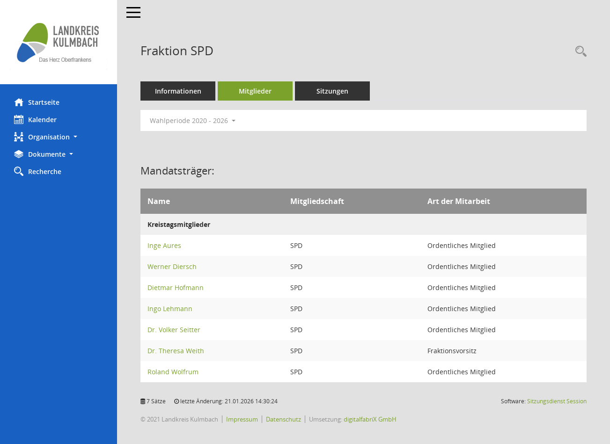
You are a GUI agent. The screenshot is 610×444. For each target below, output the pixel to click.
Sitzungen (332, 91)
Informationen (178, 91)
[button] (58, 137)
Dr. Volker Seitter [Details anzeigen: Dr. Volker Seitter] (173, 329)
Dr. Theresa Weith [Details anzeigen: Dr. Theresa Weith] (175, 350)
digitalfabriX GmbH (370, 419)
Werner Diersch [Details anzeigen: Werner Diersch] (172, 266)
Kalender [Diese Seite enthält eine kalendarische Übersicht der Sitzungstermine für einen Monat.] (35, 119)
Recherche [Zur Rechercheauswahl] (37, 171)
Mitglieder (255, 91)
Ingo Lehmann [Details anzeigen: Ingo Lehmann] (169, 308)
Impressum (242, 419)
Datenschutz (283, 419)
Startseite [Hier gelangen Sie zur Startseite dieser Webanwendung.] (36, 102)
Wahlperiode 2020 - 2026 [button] (192, 120)
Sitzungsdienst (557, 401)
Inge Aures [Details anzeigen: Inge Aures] (164, 245)
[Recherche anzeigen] (579, 51)
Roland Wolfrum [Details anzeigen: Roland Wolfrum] (172, 371)
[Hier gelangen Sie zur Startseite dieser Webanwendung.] (58, 42)
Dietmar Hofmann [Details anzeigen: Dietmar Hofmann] (175, 287)
